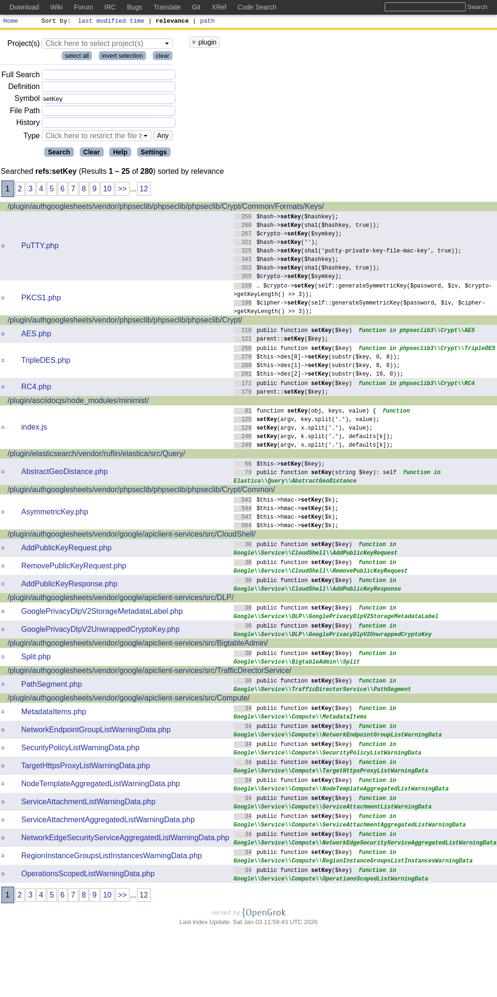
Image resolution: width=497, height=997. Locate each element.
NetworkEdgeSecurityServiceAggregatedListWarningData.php (125, 839)
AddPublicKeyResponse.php (69, 585)
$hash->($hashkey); (286, 218)
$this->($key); (279, 465)
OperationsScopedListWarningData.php (88, 875)
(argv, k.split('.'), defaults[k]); (314, 437)
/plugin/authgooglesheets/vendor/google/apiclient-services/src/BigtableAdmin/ (138, 644)
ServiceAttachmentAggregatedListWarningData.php (108, 821)
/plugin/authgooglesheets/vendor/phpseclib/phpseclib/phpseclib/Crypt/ (125, 321)
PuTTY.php (40, 247)
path (207, 22)
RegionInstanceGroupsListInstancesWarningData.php (111, 857)
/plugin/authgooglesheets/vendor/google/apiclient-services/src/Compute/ (129, 699)
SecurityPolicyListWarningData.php (80, 749)
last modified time (111, 22)
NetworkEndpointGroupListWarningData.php (96, 731)
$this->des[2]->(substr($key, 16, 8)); (319, 375)
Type (31, 137)
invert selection (122, 57)
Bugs (134, 7)
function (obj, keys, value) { (305, 412)
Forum (83, 7)
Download (24, 7)
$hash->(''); (276, 243)
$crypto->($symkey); (288, 235)
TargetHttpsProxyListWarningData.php (85, 767)
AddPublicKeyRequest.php (66, 549)
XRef (219, 7)
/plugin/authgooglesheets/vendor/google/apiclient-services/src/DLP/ (121, 599)
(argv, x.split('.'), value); (303, 429)
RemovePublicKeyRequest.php (73, 567)
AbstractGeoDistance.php (64, 473)
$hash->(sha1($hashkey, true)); (307, 226)
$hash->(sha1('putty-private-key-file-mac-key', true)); (348, 252)
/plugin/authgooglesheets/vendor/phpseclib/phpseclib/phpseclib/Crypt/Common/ (141, 491)
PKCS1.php (41, 299)
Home (10, 22)
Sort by (55, 22)
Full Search (20, 76)
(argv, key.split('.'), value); (307, 420)
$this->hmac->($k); (286, 501)
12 (143, 190)
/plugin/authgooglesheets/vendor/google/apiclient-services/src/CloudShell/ (132, 535)
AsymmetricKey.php (54, 513)
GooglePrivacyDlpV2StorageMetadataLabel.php (102, 613)
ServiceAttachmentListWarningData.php (88, 803)
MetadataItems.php (53, 713)
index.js (34, 428)
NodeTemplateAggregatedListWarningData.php (100, 785)
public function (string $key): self (315, 473)
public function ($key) (293, 331)
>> (122, 190)
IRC (110, 7)
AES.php (36, 335)
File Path (25, 112)
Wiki (56, 7)
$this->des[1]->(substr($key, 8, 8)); (317, 366)
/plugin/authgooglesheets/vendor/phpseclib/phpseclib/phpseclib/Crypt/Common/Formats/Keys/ (166, 208)
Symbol (27, 100)
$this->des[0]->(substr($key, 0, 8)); (317, 358)
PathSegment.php (51, 686)
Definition (24, 88)
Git (196, 7)
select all (77, 57)
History (28, 124)
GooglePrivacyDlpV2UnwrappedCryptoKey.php (100, 631)
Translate (167, 7)
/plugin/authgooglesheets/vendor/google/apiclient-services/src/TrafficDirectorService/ (150, 672)
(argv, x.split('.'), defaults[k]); (314, 446)
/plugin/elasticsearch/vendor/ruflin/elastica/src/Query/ (96, 455)
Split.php (36, 658)
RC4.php (36, 388)
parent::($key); (281, 340)
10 (107, 190)
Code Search (257, 7)
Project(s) (23, 45)
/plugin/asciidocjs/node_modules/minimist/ (78, 402)
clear (162, 57)
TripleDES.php (45, 362)
